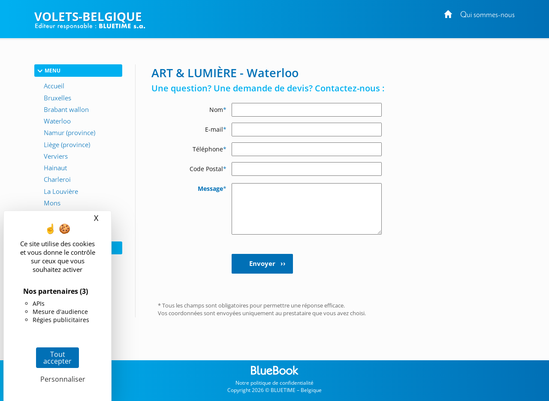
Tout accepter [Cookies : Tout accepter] (57, 358)
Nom (217, 110)
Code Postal (208, 169)
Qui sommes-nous (487, 15)
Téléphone (209, 149)
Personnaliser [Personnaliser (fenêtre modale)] (59, 379)
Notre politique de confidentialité (274, 382)
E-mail (215, 129)
